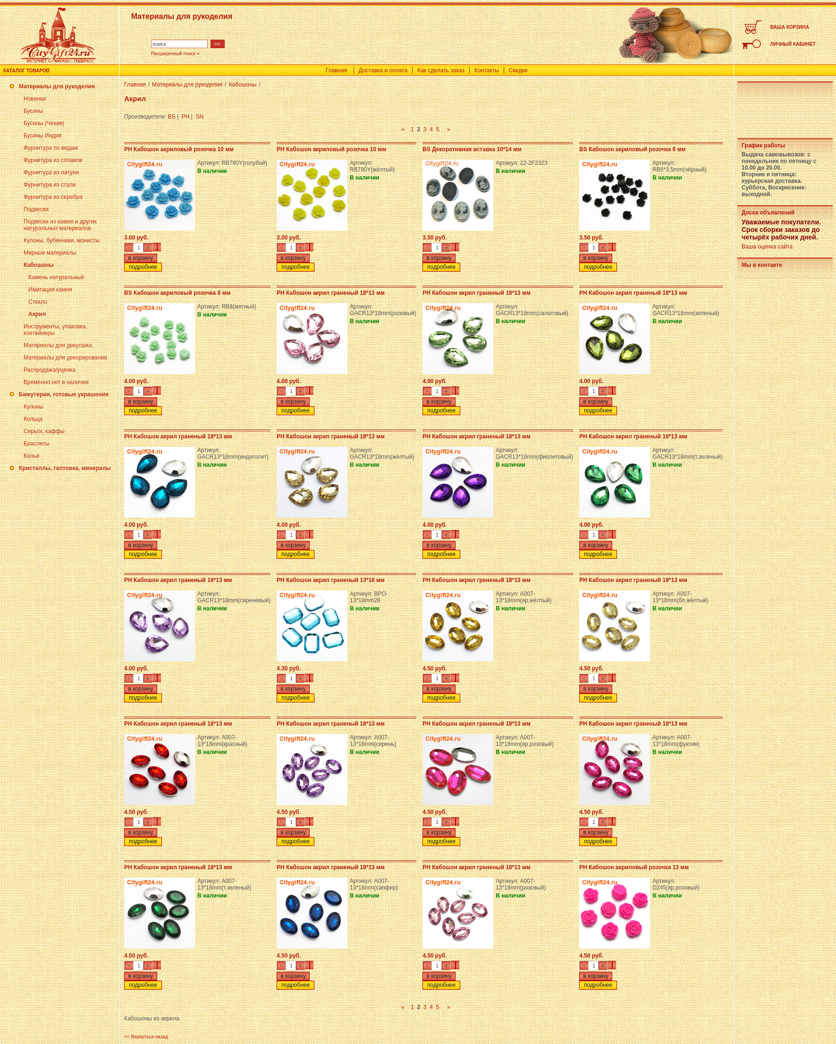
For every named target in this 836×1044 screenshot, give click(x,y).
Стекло (37, 302)
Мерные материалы (50, 252)
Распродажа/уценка (50, 370)
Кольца (33, 419)
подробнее (143, 267)
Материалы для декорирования (65, 357)
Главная (336, 70)
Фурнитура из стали (50, 184)
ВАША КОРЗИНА (789, 27)
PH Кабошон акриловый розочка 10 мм (179, 149)
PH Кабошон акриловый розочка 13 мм (634, 867)
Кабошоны (39, 265)
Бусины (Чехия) (44, 123)
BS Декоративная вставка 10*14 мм (472, 149)
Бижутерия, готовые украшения (64, 394)
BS (172, 116)
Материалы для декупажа (58, 345)
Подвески (36, 209)
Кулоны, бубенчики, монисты (62, 240)
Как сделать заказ (440, 70)
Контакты (486, 70)
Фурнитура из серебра (53, 197)
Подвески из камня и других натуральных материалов (60, 224)
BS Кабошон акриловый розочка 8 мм (177, 293)
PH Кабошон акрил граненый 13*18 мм (331, 580)
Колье (31, 456)
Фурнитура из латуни (51, 172)
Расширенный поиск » (175, 53)
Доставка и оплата (383, 70)
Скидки (518, 70)
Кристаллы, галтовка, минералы (65, 468)
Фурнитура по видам (51, 148)
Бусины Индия (42, 135)
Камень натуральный (56, 277)
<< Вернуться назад (146, 1036)
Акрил (37, 314)
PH (186, 116)
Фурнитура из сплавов (53, 160)
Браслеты (37, 443)
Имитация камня (50, 289)
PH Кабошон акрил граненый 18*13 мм (331, 293)
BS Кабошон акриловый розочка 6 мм (632, 149)
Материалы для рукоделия (57, 86)
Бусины (33, 111)
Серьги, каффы (44, 431)
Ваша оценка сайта (767, 246)
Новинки (35, 98)
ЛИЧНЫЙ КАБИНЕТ (793, 44)
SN (200, 116)
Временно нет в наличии (56, 382)
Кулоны (33, 406)
